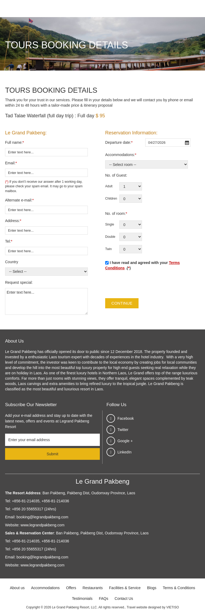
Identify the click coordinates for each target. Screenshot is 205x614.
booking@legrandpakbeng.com (42, 517)
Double (110, 237)
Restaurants (92, 588)
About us (17, 588)
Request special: (19, 282)
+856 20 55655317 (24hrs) (34, 509)
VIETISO (172, 607)
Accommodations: (120, 155)
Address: (13, 221)
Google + (125, 441)
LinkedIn (124, 452)
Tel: (8, 241)
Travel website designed (144, 607)
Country (11, 262)
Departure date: (119, 142)
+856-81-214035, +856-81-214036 (40, 501)
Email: (11, 163)
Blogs (151, 588)
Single (109, 224)
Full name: (14, 142)
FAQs (103, 598)
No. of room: (116, 213)
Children (111, 198)
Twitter (122, 430)
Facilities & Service (125, 588)
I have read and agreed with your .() (142, 265)
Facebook (125, 418)
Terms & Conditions (179, 588)
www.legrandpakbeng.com (42, 525)
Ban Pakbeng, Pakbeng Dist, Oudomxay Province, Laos (88, 493)
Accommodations (45, 588)
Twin (108, 249)
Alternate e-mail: (19, 200)
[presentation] (145, 285)
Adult (108, 186)
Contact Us (124, 598)
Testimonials (82, 598)
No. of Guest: (116, 175)
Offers (71, 588)
